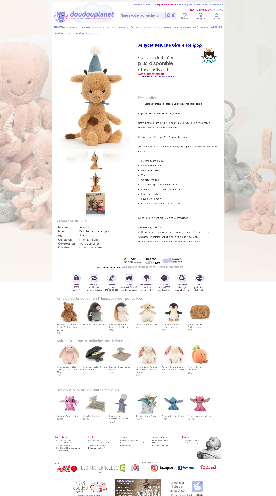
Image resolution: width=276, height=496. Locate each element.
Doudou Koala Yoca (146, 414)
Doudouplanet (62, 33)
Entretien (64, 247)
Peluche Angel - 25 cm (68, 414)
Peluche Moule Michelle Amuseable (95, 367)
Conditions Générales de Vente (69, 448)
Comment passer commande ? (101, 440)
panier (216, 17)
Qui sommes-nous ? (64, 440)
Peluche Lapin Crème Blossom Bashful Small (173, 367)
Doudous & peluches (86, 33)
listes (184, 17)
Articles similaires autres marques (156, 76)
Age (61, 235)
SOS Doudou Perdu (160, 443)
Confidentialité (62, 451)
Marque (63, 227)
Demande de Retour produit (132, 443)
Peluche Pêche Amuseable (199, 367)
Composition (66, 243)
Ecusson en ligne (191, 440)
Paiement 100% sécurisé (66, 443)
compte (200, 17)
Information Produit (160, 440)
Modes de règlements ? (98, 445)
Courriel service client (129, 440)
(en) (69, 451)
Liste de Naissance (160, 445)
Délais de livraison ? (96, 448)
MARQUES (216, 27)
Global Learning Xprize (194, 443)
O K (171, 15)
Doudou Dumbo (94, 414)
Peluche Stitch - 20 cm (173, 414)
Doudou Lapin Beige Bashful (120, 367)
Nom (61, 231)
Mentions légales (63, 445)
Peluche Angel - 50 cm (199, 414)
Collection (65, 239)
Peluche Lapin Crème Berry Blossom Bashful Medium (146, 368)
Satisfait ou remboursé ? (98, 443)
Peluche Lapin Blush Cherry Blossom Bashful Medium (69, 368)
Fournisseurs (125, 445)
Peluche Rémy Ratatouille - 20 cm (120, 416)
